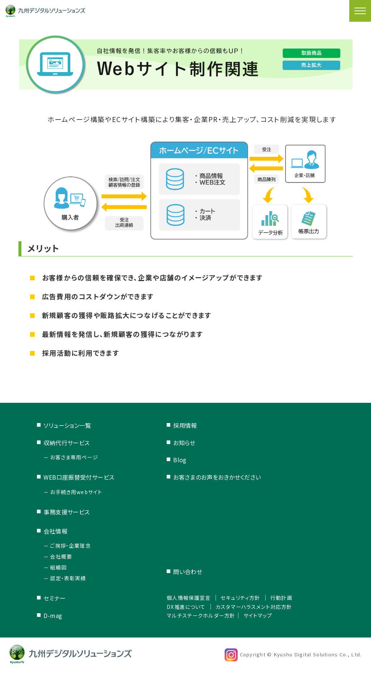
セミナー (54, 598)
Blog (172, 459)
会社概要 (61, 556)
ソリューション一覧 (67, 425)
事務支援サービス (66, 511)
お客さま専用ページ (74, 457)
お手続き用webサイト (76, 492)
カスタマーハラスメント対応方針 (257, 606)
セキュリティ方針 (242, 597)
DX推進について (181, 606)
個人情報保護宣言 (184, 597)
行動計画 (287, 597)
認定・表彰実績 (68, 578)
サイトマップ (261, 615)
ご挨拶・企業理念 (70, 545)
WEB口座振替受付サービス (78, 477)
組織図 (58, 567)
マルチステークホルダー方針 (198, 615)
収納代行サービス (66, 442)
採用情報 (178, 425)
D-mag (52, 615)
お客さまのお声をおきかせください (210, 477)
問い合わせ (180, 572)
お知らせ (177, 442)
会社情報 (55, 531)
